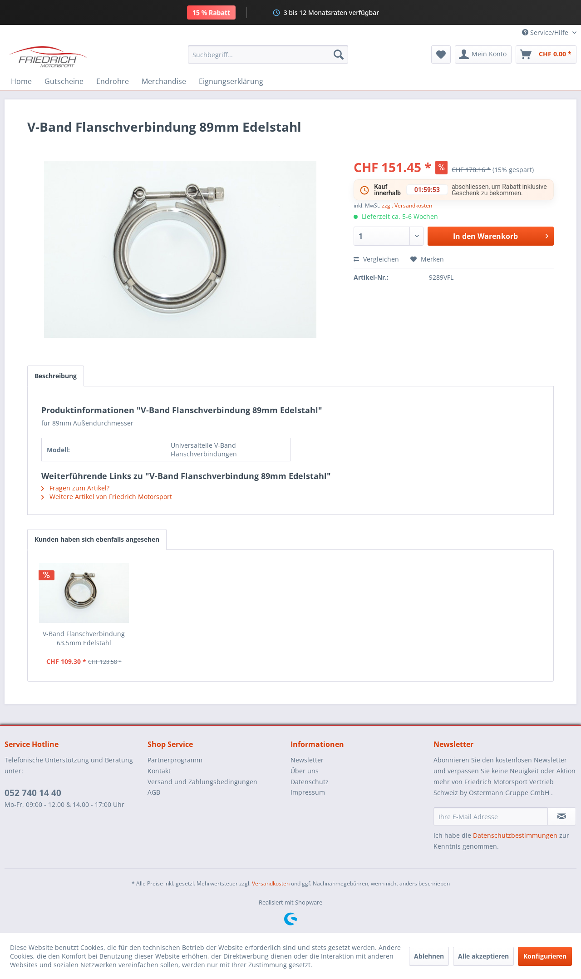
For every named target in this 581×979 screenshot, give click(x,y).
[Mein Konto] (483, 54)
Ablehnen (429, 956)
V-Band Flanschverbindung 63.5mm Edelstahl (84, 638)
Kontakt (159, 770)
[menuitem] (268, 54)
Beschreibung (55, 375)
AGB (154, 792)
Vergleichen (376, 259)
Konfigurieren (544, 956)
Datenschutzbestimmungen (515, 835)
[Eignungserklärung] (231, 81)
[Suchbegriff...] (268, 54)
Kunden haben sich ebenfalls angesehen (96, 539)
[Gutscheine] (64, 81)
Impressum (307, 792)
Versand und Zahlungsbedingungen (202, 781)
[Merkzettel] (441, 54)
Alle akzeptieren (483, 956)
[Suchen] (338, 54)
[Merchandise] (163, 81)
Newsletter (307, 760)
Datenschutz (309, 781)
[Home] (21, 81)
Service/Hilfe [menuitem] (546, 32)
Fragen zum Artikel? (75, 488)
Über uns (304, 770)
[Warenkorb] (546, 54)
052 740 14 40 (33, 793)
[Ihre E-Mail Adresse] (490, 816)
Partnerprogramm (175, 760)
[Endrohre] (112, 81)
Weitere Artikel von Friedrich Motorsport (106, 496)
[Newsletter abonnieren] (561, 816)
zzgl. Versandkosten (407, 205)
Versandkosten (271, 883)
